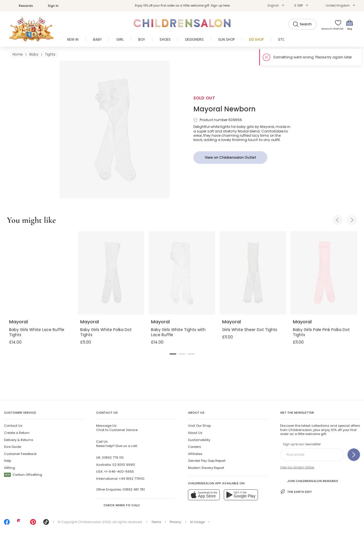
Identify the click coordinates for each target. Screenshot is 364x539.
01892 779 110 (113, 457)
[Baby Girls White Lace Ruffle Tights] (40, 273)
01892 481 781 (134, 489)
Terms (156, 522)
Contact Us (13, 425)
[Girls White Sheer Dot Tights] (253, 273)
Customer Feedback (20, 454)
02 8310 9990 (123, 464)
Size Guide (12, 446)
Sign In (50, 5)
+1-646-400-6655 (119, 471)
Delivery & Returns (18, 440)
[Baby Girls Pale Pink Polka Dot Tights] (324, 273)
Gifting (9, 468)
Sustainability (199, 440)
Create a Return (17, 432)
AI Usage (197, 522)
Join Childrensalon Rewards (309, 480)
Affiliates (195, 454)
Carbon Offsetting (23, 474)
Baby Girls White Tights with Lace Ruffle (178, 332)
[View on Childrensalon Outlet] (230, 157)
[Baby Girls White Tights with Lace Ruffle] (182, 273)
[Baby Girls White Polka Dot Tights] (111, 273)
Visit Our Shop (199, 425)
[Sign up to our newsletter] (354, 454)
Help (7, 460)
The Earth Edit (296, 491)
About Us (195, 432)
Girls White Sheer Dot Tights (249, 329)
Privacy (175, 522)
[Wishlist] (336, 24)
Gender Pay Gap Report (207, 460)
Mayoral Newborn (224, 109)
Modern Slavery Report (206, 468)
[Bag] (349, 24)
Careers (194, 446)
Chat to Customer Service (117, 427)
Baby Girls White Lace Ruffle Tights (36, 332)
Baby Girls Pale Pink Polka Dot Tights (321, 332)
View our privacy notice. (297, 467)
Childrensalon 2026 (94, 522)
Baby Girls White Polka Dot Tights (106, 332)
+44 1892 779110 (131, 478)
